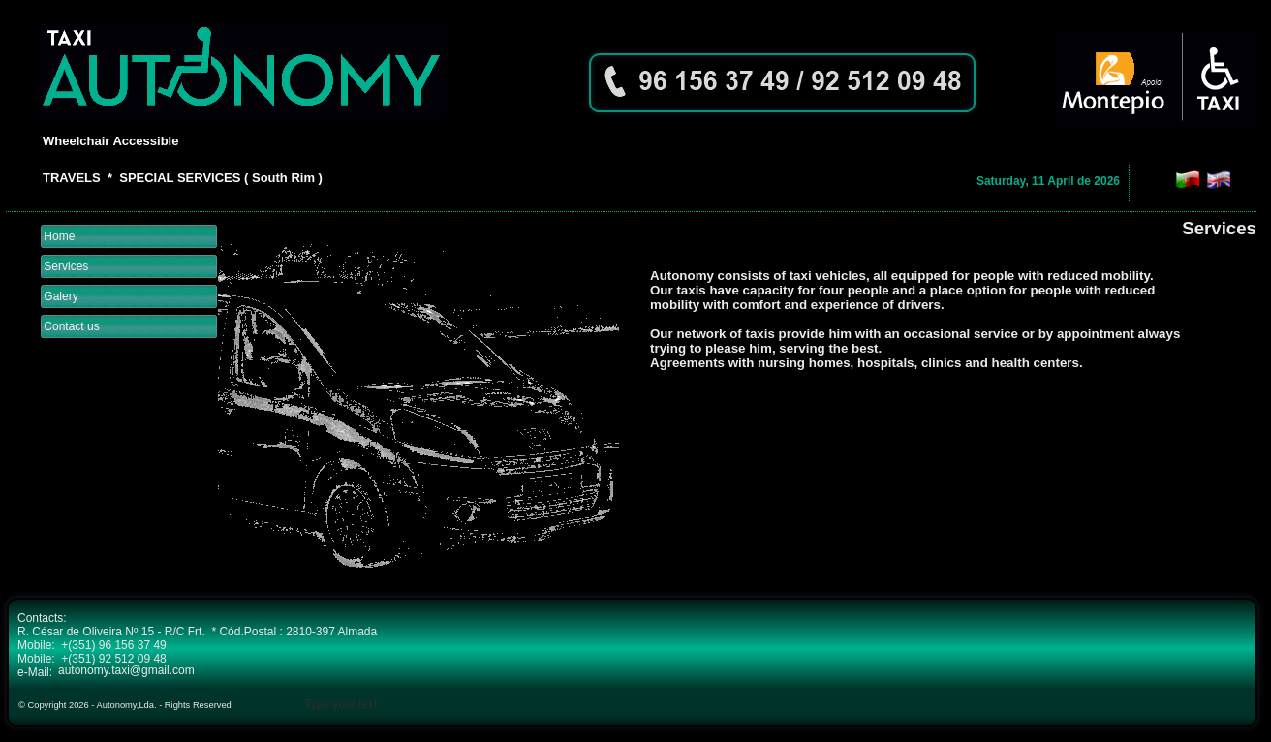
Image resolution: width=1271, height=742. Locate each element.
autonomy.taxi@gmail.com (126, 670)
